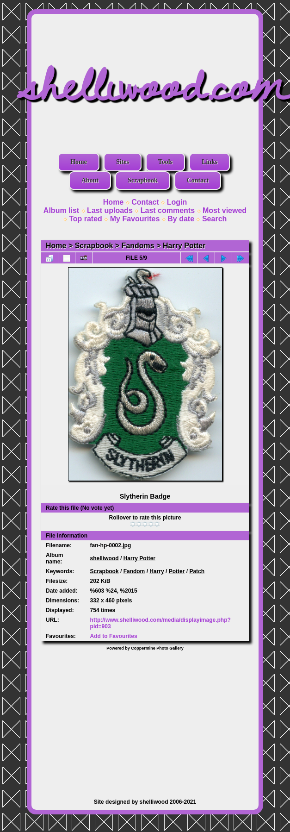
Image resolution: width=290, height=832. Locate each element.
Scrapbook (143, 180)
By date (180, 219)
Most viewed (225, 210)
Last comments (168, 210)
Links (209, 161)
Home (78, 161)
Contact (198, 180)
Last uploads (110, 210)
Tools (165, 161)
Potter (177, 571)
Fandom (134, 571)
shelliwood (104, 558)
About (90, 180)
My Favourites (135, 219)
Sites (122, 161)
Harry (156, 571)
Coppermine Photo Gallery (157, 648)
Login (177, 202)
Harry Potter (184, 246)
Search (214, 219)
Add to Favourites (113, 636)
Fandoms (138, 246)
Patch (196, 571)
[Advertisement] (145, 720)
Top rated (85, 219)
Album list (61, 210)
